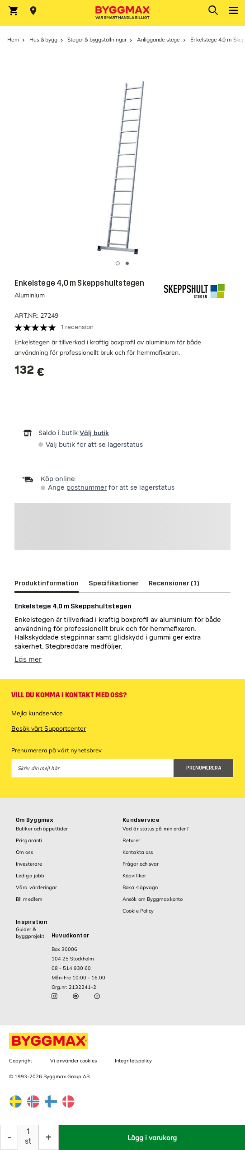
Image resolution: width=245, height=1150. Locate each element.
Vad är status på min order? (155, 828)
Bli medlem (29, 899)
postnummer (86, 488)
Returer (131, 840)
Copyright (20, 1060)
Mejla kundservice (37, 713)
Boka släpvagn (140, 887)
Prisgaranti (29, 840)
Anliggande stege (158, 39)
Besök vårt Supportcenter (48, 728)
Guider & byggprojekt (30, 932)
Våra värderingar (36, 887)
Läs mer (28, 658)
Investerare (29, 864)
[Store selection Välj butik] (33, 10)
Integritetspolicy (133, 1060)
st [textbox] (28, 1141)
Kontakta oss (137, 852)
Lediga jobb (30, 875)
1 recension (77, 327)
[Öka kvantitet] (48, 1137)
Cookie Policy (138, 911)
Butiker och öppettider (42, 828)
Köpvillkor (134, 875)
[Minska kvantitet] (9, 1137)
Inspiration (31, 922)
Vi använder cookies (73, 1060)
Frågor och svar (140, 864)
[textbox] (29, 373)
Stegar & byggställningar (97, 39)
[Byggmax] (122, 13)
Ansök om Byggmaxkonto (152, 899)
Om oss (24, 852)
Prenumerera (203, 768)
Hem (13, 39)
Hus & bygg (43, 39)
